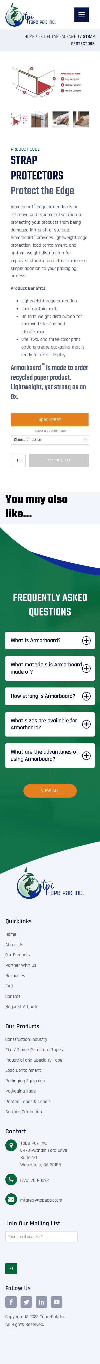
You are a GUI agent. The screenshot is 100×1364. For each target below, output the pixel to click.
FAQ (9, 984)
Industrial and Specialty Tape (33, 1058)
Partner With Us (20, 963)
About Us (14, 943)
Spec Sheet (49, 417)
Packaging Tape (20, 1089)
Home (29, 36)
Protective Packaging (58, 36)
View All (50, 789)
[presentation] (41, 1251)
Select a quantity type (50, 429)
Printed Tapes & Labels (28, 1100)
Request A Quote (22, 1005)
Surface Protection (23, 1110)
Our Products (17, 953)
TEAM (9, 1332)
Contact (13, 994)
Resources (15, 974)
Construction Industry (26, 1037)
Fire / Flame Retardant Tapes (34, 1048)
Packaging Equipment (26, 1079)
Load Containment (23, 1068)
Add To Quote (59, 459)
